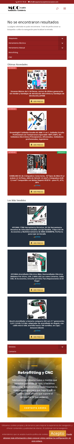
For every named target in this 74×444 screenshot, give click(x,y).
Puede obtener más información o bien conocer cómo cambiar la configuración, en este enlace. (37, 437)
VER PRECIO (38, 101)
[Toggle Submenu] (62, 38)
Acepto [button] (57, 433)
